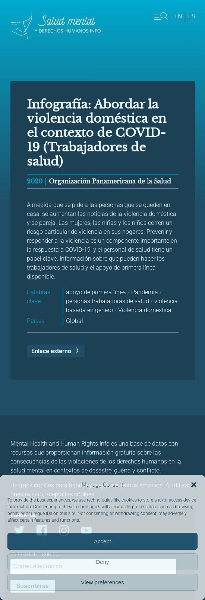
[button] (194, 485)
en (178, 16)
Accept (102, 541)
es (191, 16)
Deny (102, 562)
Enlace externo (51, 351)
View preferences (102, 582)
